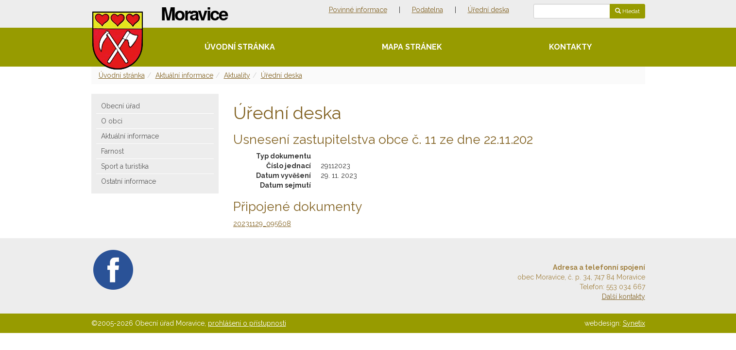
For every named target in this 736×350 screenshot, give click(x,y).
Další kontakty (623, 296)
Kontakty (570, 47)
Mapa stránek (412, 47)
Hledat (627, 11)
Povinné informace (358, 10)
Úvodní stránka (240, 47)
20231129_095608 (262, 224)
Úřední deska (488, 10)
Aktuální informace (184, 75)
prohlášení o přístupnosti (247, 323)
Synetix (634, 323)
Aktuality (237, 75)
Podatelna (427, 10)
